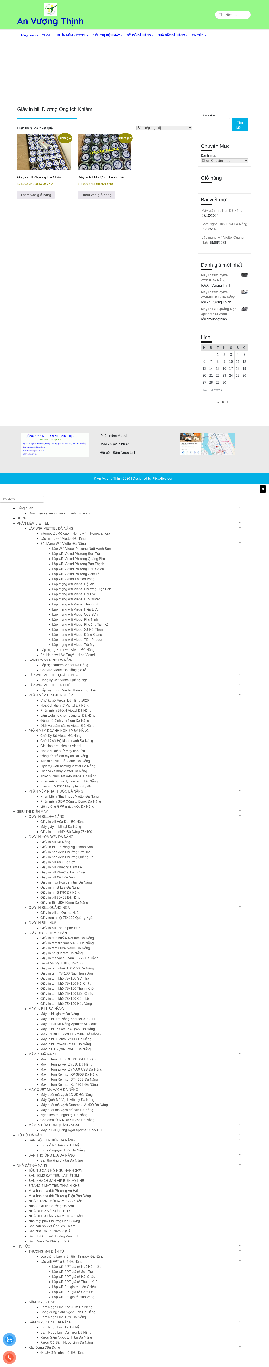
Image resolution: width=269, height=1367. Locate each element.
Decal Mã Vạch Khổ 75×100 (61, 963)
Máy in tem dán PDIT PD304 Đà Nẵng (68, 1059)
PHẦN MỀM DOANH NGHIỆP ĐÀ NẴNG (59, 730)
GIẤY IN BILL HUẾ (42, 923)
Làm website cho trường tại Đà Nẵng (67, 715)
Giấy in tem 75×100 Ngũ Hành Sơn (66, 973)
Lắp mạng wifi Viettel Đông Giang (77, 634)
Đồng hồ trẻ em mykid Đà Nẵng (64, 756)
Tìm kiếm (208, 115)
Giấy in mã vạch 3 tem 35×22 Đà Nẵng (69, 958)
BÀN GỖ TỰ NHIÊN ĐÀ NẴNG (52, 1140)
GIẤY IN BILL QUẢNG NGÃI (50, 907)
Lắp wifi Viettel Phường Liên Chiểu (78, 569)
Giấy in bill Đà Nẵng (55, 842)
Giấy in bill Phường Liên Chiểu (63, 872)
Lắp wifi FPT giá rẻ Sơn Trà (72, 1271)
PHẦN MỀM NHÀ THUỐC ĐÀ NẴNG (56, 791)
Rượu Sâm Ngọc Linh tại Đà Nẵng (66, 1337)
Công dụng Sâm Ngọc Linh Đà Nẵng (67, 1312)
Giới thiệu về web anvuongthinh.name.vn (59, 513)
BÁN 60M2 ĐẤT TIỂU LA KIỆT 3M (54, 1175)
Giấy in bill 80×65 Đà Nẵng (60, 897)
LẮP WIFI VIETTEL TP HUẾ (49, 685)
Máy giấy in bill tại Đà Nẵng (222, 210)
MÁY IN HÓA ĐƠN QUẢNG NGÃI (54, 1125)
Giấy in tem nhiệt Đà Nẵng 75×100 (66, 832)
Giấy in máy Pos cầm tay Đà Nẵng (66, 882)
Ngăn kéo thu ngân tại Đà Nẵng (63, 1115)
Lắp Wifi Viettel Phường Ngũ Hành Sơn (81, 548)
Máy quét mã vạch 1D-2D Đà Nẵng (66, 1095)
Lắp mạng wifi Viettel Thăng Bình (76, 604)
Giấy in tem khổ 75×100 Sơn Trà (64, 978)
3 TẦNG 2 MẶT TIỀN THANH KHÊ (54, 1186)
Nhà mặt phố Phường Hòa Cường (54, 1221)
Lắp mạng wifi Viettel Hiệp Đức (75, 609)
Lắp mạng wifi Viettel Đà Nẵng (63, 538)
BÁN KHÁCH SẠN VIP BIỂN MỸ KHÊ (56, 1180)
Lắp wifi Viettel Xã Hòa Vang (73, 579)
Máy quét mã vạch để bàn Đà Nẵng (66, 1110)
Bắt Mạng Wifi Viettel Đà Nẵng (63, 543)
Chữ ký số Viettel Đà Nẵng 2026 (64, 700)
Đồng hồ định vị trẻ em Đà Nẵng (64, 720)
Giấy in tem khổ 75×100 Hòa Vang (66, 1004)
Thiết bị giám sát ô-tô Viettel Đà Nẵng (68, 776)
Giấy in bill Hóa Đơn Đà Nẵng (62, 821)
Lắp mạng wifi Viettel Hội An (73, 584)
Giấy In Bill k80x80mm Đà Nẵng (64, 902)
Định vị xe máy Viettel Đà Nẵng (63, 771)
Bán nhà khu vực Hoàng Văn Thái (54, 1236)
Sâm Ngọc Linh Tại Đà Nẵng (61, 1327)
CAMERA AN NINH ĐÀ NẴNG (51, 660)
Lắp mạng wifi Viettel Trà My (73, 645)
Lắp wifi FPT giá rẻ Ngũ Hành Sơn (77, 1266)
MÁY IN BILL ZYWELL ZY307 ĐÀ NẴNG (70, 1034)
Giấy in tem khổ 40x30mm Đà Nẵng (67, 938)
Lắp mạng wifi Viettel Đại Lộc (74, 594)
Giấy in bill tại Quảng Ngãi (59, 912)
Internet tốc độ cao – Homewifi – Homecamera (75, 533)
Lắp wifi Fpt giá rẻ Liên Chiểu (74, 1287)
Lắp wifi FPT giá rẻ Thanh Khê (75, 1282)
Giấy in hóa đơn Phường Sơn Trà (65, 852)
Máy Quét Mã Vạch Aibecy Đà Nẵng (67, 1100)
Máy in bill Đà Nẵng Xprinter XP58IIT (67, 1019)
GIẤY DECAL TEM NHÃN (48, 933)
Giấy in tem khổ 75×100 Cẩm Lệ (64, 998)
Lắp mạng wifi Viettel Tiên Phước (77, 639)
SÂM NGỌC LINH (42, 1302)
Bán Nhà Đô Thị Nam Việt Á (49, 1231)
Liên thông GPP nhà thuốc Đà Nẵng (67, 806)
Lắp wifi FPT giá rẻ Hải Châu (73, 1277)
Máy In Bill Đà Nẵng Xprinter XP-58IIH (68, 1024)
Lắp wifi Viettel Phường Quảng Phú (78, 559)
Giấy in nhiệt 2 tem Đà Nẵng (61, 953)
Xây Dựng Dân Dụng (44, 1347)
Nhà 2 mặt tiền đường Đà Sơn (51, 1206)
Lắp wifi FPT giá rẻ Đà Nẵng (61, 1261)
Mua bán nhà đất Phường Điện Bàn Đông (60, 1196)
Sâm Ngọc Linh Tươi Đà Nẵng (224, 224)
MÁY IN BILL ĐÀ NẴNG (46, 1009)
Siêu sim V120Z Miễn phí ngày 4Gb (67, 786)
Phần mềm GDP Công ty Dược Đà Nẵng (70, 801)
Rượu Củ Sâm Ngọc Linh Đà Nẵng (66, 1342)
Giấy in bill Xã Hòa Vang (58, 877)
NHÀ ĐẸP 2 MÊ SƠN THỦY (49, 1211)
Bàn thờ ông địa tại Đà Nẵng (61, 1160)
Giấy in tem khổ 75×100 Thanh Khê (67, 988)
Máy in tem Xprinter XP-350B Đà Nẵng (69, 1074)
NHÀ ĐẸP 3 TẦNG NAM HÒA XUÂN (56, 1216)
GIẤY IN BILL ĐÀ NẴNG (47, 816)
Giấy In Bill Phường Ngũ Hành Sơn (66, 847)
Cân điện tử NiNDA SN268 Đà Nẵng (67, 1120)
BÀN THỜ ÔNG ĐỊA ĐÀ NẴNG (52, 1155)
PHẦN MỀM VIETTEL (71, 35)
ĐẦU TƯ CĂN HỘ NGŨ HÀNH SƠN (55, 1170)
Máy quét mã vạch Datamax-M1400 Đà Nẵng (74, 1105)
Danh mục (208, 155)
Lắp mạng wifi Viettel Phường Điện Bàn (81, 589)
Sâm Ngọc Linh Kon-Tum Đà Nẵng (66, 1307)
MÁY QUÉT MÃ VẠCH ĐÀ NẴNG (53, 1089)
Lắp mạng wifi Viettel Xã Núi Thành (78, 629)
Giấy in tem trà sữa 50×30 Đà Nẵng (67, 943)
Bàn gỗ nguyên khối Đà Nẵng (62, 1150)
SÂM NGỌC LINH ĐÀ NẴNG (50, 1322)
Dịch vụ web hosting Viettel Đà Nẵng (67, 766)
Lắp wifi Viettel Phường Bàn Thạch (78, 564)
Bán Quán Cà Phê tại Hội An (50, 1241)
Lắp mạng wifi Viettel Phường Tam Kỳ (80, 624)
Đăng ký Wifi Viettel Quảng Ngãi (64, 680)
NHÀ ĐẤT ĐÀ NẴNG (171, 35)
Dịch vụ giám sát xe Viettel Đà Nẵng (67, 725)
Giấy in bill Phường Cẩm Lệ (61, 867)
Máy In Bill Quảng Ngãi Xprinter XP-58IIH (71, 1130)
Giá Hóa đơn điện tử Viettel (60, 746)
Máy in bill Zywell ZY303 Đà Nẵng (65, 1044)
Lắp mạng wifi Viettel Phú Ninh (75, 619)
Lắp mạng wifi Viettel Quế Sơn (75, 614)
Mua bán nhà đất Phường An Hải (53, 1191)
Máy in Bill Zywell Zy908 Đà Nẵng (65, 1049)
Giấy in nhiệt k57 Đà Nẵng (60, 887)
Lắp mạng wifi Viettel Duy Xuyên (76, 599)
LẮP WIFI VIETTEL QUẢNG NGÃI (54, 675)
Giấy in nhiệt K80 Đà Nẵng (60, 892)
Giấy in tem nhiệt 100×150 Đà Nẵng (67, 968)
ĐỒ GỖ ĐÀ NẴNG (139, 35)
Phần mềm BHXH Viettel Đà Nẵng (65, 710)
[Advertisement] (134, 72)
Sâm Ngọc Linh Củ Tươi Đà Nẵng (65, 1332)
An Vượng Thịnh (50, 21)
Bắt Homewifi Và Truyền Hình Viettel (67, 655)
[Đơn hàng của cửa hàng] (164, 128)
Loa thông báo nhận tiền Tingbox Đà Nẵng (72, 1256)
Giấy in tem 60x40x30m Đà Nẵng (65, 948)
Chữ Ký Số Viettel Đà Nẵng (61, 736)
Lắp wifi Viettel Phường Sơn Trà (76, 554)
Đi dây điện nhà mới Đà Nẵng (62, 1352)
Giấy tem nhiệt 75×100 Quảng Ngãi (66, 918)
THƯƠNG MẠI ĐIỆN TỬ (46, 1251)
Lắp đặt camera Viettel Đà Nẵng (64, 665)
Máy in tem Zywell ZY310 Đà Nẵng (66, 1064)
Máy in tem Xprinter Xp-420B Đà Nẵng (69, 1084)
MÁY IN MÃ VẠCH (42, 1054)
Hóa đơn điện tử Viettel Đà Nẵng (64, 705)
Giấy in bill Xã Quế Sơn (57, 862)
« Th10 (222, 402)
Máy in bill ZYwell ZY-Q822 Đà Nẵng (67, 1029)
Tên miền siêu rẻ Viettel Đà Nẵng (65, 761)
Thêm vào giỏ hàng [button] (36, 195)
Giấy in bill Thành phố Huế (60, 928)
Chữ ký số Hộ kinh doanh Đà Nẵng (66, 741)
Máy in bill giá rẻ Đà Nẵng (59, 1014)
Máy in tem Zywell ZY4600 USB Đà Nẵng (71, 1069)
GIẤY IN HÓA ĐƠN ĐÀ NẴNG (51, 837)
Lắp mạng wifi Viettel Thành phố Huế (68, 690)
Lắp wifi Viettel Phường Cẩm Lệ (76, 574)
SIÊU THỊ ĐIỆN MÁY (106, 35)
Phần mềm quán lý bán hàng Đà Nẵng (69, 781)
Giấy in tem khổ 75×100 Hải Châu (65, 983)
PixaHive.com (163, 478)
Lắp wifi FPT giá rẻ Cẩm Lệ (72, 1292)
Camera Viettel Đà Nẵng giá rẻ (63, 670)
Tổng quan (28, 35)
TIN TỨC (197, 35)
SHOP (46, 35)
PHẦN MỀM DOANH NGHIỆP (51, 695)
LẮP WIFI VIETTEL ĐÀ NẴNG (51, 528)
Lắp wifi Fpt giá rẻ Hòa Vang (73, 1297)
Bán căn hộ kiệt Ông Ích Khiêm (52, 1226)
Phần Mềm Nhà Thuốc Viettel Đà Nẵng (69, 796)
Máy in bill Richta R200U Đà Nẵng (65, 1039)
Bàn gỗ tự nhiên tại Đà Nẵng (61, 1145)
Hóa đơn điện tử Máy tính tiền (62, 751)
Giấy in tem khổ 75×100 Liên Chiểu (66, 993)
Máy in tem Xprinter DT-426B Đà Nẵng (69, 1079)
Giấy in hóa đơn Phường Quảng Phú (67, 857)
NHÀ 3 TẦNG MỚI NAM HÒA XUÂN (56, 1201)
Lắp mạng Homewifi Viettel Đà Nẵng (67, 650)
